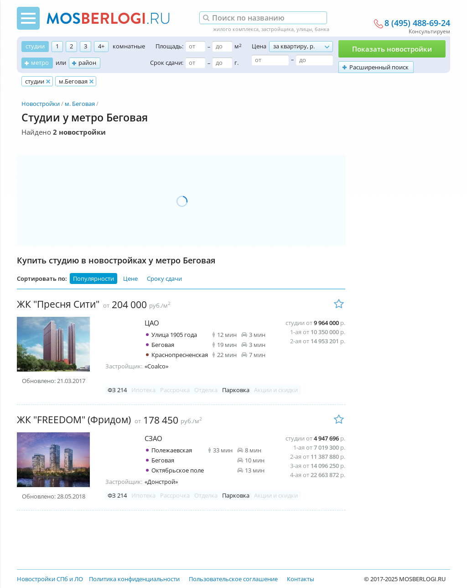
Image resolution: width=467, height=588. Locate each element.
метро (40, 62)
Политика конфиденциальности (134, 579)
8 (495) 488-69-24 (417, 23)
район (87, 62)
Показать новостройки (392, 48)
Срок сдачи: (166, 62)
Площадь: (169, 46)
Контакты (300, 579)
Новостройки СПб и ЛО (50, 579)
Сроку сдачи (164, 278)
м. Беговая (80, 104)
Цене (130, 278)
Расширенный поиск (379, 67)
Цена (259, 46)
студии (35, 46)
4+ (101, 46)
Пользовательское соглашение (233, 579)
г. (236, 62)
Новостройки (40, 104)
